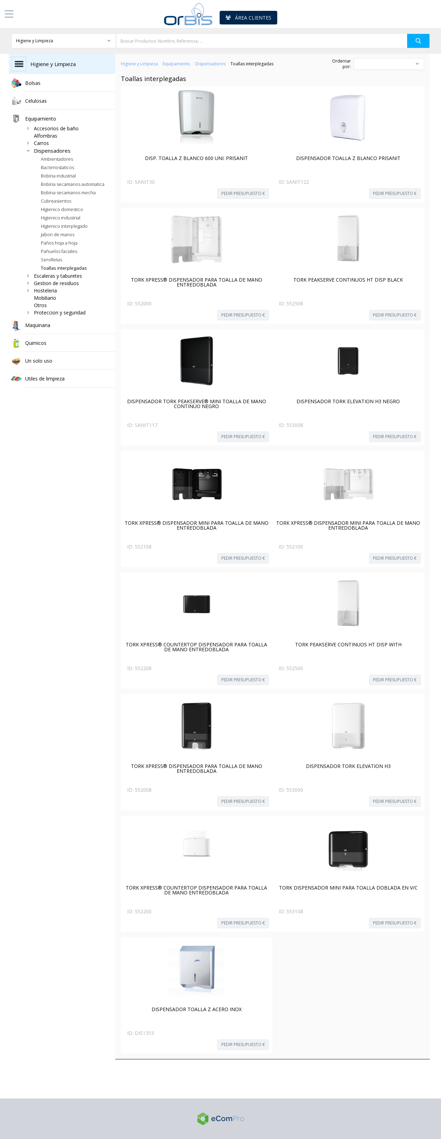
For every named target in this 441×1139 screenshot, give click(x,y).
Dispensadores (210, 64)
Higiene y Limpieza (139, 64)
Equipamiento (176, 64)
